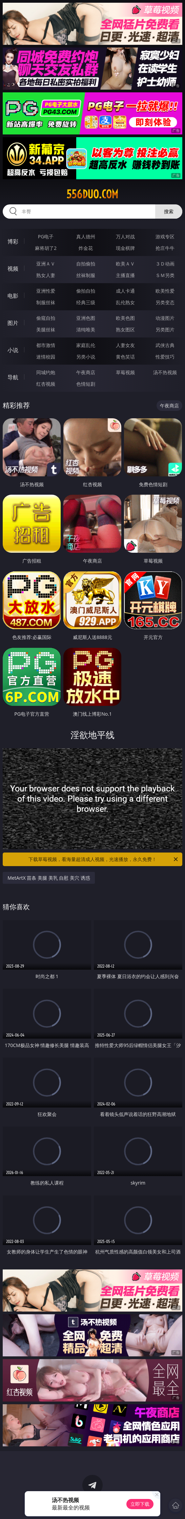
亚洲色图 (85, 318)
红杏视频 (45, 384)
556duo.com (92, 194)
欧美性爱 (165, 291)
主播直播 (125, 275)
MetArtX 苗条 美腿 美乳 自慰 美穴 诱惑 (48, 878)
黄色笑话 (125, 356)
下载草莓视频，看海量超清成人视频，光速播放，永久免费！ (103, 859)
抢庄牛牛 (165, 248)
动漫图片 (165, 318)
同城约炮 (45, 372)
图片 (12, 323)
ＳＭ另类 (165, 275)
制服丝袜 (45, 302)
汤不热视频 (165, 372)
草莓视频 (125, 372)
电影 (12, 295)
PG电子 (46, 236)
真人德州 (85, 236)
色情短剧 (85, 384)
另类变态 (165, 302)
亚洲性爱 (45, 291)
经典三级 (85, 302)
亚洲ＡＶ (45, 263)
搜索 (168, 211)
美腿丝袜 (45, 329)
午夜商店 (85, 372)
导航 (12, 377)
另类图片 (165, 329)
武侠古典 (165, 345)
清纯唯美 (85, 329)
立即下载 (139, 1504)
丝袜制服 (85, 275)
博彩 (12, 241)
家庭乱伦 (85, 345)
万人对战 (125, 236)
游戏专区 (165, 236)
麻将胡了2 (46, 248)
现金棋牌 (125, 248)
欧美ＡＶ (125, 263)
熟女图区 (125, 329)
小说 (12, 350)
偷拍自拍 (85, 291)
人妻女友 (125, 345)
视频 (12, 268)
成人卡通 (125, 291)
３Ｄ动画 (165, 263)
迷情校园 (45, 356)
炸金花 (86, 248)
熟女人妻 (45, 275)
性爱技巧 (165, 356)
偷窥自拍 (45, 318)
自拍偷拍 (85, 263)
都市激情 (45, 345)
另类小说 (85, 356)
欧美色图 (125, 318)
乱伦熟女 (125, 302)
